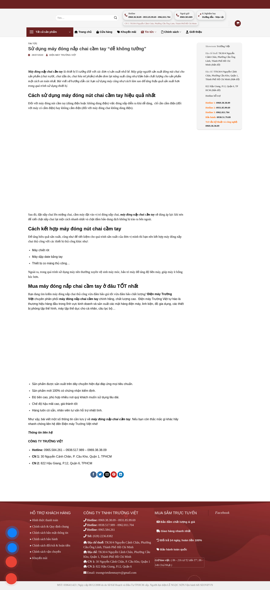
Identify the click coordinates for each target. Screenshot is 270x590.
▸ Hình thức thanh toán (44, 520)
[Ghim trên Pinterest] (114, 474)
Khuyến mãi (126, 31)
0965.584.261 (106, 529)
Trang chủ (83, 31)
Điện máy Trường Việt (63, 55)
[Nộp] (115, 18)
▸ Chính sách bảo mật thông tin (49, 532)
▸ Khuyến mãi (38, 558)
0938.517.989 (106, 525)
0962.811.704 (223, 112)
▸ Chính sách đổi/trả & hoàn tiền (50, 545)
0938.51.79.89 (224, 117)
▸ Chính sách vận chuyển (45, 551)
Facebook (222, 513)
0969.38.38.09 (223, 102)
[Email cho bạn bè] (107, 474)
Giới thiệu (194, 31)
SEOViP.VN (206, 585)
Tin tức (148, 32)
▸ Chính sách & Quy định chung (49, 526)
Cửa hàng (104, 31)
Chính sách (171, 32)
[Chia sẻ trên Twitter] (100, 474)
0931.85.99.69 (223, 107)
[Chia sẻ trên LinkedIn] (121, 474)
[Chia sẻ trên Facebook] (93, 474)
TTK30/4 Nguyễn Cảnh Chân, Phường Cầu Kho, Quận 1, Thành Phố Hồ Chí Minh (222, 75)
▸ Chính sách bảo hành (44, 539)
